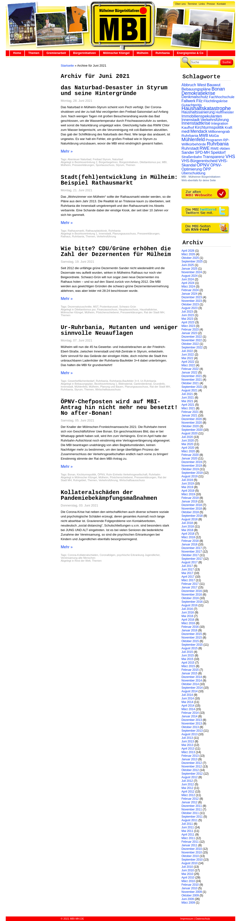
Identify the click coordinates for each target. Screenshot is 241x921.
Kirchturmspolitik (86, 474)
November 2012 (191, 766)
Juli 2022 (187, 351)
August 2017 (189, 562)
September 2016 (192, 601)
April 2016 (187, 619)
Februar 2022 (190, 369)
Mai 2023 (187, 318)
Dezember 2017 (191, 548)
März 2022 (188, 365)
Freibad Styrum (102, 159)
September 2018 (192, 515)
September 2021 (192, 387)
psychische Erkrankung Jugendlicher (138, 555)
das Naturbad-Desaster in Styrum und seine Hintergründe (114, 91)
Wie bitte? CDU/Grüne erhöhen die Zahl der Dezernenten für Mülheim (116, 251)
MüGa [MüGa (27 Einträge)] (214, 135)
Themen (33, 53)
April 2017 (187, 576)
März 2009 (188, 902)
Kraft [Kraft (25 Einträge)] (228, 127)
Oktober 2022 (190, 344)
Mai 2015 (187, 659)
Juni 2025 (187, 265)
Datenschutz (202, 918)
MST (95, 306)
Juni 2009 (187, 899)
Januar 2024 (189, 293)
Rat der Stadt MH (154, 312)
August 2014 (189, 691)
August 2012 (189, 777)
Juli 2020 (187, 437)
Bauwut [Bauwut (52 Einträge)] (213, 85)
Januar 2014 (189, 716)
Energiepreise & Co (190, 53)
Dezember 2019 (191, 462)
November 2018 (191, 508)
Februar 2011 (190, 841)
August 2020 (189, 433)
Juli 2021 (187, 394)
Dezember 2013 (191, 720)
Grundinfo (159, 383)
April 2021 (187, 404)
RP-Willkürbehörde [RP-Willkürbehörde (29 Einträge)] (205, 142)
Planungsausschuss (124, 233)
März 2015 (188, 666)
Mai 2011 (187, 831)
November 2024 (191, 272)
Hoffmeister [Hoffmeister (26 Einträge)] (224, 112)
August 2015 (189, 648)
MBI (164, 162)
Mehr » (67, 151)
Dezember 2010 (191, 849)
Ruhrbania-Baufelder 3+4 (124, 380)
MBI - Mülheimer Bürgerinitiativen (200, 176)
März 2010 (188, 881)
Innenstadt (105, 233)
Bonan (71, 474)
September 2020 (192, 429)
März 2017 (188, 580)
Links (202, 3)
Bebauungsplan (84, 383)
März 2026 (188, 254)
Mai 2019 (187, 487)
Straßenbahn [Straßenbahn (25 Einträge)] (191, 157)
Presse (211, 3)
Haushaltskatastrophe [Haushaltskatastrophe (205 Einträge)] (206, 108)
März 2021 (188, 408)
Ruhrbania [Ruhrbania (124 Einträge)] (218, 143)
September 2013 (192, 730)
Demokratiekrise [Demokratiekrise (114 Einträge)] (198, 93)
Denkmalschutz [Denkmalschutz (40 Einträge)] (194, 97)
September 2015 (192, 644)
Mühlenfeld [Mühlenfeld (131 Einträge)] (193, 139)
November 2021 (191, 379)
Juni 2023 (187, 315)
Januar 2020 (189, 458)
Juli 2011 (187, 823)
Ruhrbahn (154, 474)
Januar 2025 (189, 268)
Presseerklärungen (83, 165)
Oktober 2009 (190, 895)
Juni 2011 (187, 827)
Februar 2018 (190, 541)
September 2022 (192, 347)
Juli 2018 (187, 523)
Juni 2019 (187, 483)
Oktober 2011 (190, 813)
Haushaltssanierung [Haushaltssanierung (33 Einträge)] (198, 112)
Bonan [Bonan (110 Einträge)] (218, 88)
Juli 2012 (187, 781)
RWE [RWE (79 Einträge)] (205, 148)
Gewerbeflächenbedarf (81, 380)
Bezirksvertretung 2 (86, 162)
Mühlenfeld (81, 386)
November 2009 (191, 892)
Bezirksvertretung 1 (86, 233)
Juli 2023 (187, 311)
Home (17, 53)
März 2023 (188, 326)
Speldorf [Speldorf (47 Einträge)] (218, 152)
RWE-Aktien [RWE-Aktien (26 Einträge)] (220, 148)
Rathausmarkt (76, 230)
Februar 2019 (190, 498)
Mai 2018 (187, 530)
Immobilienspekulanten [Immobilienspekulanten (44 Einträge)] (201, 116)
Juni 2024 (187, 279)
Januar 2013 (189, 759)
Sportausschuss (105, 165)
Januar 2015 (189, 673)
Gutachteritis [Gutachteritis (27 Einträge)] (191, 105)
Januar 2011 (189, 845)
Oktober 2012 (190, 770)
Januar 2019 (189, 501)
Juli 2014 (187, 695)
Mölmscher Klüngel (116, 53)
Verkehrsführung (106, 236)
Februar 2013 (190, 755)
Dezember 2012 (191, 763)
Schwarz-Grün (127, 306)
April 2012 (187, 791)
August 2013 (189, 734)
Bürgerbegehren (108, 162)
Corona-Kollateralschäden (83, 555)
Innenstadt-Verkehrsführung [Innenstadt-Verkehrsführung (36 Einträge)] (205, 119)
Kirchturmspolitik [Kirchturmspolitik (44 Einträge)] (209, 127)
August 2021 (189, 390)
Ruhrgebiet (79, 480)
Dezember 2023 (191, 297)
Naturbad (117, 159)
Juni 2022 (187, 354)
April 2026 (187, 250)
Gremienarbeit (56, 53)
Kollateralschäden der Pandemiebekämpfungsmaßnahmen (109, 495)
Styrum (120, 165)
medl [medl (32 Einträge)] (185, 131)
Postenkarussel (109, 306)
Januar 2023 (189, 333)
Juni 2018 (187, 526)
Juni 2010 (187, 870)
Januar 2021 (189, 415)
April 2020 (187, 447)
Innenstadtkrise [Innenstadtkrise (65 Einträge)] (195, 123)
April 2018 (187, 533)
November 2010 (191, 852)
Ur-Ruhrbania (148, 380)
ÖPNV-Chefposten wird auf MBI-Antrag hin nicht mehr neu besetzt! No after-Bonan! (119, 407)
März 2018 (188, 537)
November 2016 (191, 594)
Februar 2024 (190, 290)
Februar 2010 (190, 884)
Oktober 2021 (190, 383)
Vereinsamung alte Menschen (78, 557)
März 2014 (188, 709)
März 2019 (188, 494)
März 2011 (188, 838)
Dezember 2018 (191, 505)
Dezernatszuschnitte (80, 306)
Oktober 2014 (190, 684)
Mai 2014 (187, 702)
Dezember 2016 (191, 591)
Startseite (67, 65)
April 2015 (187, 662)
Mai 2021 (187, 401)
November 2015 (191, 637)
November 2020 (191, 422)
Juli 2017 (187, 566)
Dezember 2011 (191, 806)
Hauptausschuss (128, 309)
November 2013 (191, 723)
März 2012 (188, 795)
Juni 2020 (187, 440)
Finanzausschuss (107, 309)
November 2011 (191, 809)
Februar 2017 (190, 584)
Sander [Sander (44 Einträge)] (187, 152)
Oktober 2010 (190, 856)
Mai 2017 (187, 573)
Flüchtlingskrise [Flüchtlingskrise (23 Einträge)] (215, 101)
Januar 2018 (189, 544)
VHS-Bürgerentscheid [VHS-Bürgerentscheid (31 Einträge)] (199, 161)
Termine (192, 3)
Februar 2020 (190, 455)
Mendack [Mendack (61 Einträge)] (198, 131)
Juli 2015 (187, 652)
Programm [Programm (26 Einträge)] (214, 140)
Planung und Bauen (111, 386)
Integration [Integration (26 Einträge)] (219, 123)
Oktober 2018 (190, 512)
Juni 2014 (187, 698)
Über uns (180, 3)
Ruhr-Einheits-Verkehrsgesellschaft (126, 474)
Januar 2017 (189, 587)
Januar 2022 (189, 372)
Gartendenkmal (143, 383)
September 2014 (192, 687)
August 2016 (189, 605)
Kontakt (221, 3)
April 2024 (187, 283)
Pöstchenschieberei (107, 312)
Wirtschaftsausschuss (107, 389)
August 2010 (189, 863)
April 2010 (187, 877)
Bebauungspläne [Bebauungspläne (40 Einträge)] (196, 89)
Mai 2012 (187, 788)
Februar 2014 (190, 712)
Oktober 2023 (190, 304)
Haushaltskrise (148, 309)
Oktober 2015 (190, 641)
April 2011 (187, 834)
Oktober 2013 (190, 727)
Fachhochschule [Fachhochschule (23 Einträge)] (222, 97)
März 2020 (188, 451)
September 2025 (192, 261)
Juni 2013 (187, 741)
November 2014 (191, 680)
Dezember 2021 (191, 376)
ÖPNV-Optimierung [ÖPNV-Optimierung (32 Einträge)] (201, 167)
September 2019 (192, 472)
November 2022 (191, 340)
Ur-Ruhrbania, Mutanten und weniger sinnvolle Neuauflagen (119, 330)
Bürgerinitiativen (84, 53)
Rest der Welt (82, 560)
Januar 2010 (189, 888)
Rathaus (66, 236)
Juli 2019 (187, 480)
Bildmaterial (125, 383)
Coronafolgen (107, 555)
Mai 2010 (187, 874)
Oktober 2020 (190, 426)
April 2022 (187, 361)
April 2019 (187, 490)
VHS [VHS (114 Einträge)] (230, 156)
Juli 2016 (187, 609)
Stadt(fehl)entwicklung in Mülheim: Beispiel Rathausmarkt (119, 180)
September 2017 (192, 558)
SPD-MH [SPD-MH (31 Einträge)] (202, 152)
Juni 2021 (187, 397)
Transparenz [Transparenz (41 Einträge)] (214, 156)
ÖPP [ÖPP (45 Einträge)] (207, 169)
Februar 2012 (190, 798)
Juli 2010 (187, 866)
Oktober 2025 (190, 258)
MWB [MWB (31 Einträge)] (203, 135)
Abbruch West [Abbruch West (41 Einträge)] (193, 85)
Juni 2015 (187, 655)
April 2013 (187, 748)
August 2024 (189, 275)
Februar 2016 (190, 626)
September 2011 (192, 816)
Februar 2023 (190, 329)
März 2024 (188, 286)
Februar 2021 (190, 412)
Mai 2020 (187, 444)
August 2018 (189, 519)
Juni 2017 (187, 569)
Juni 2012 (187, 784)
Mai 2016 (187, 616)
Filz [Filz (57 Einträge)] (199, 100)
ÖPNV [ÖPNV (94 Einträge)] (203, 164)
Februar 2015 (190, 669)
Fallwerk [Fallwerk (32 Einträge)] (188, 101)
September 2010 (192, 859)
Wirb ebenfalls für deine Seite (198, 180)
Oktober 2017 (190, 555)
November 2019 (191, 465)
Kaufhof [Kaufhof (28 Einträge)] (187, 127)
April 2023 (187, 322)
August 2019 (189, 476)
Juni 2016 (187, 612)
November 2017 (191, 551)
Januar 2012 (189, 802)
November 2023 (191, 301)
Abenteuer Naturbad (79, 159)
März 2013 (188, 752)
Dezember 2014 (191, 677)
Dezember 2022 (191, 336)
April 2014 (187, 705)
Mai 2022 (187, 358)
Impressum (186, 918)
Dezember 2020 (191, 419)
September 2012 (192, 773)
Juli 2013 (187, 738)
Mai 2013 (187, 745)
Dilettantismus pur (150, 162)
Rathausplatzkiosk (96, 230)
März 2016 (188, 623)
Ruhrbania (162, 53)
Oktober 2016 (190, 598)
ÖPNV (101, 474)
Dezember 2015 (191, 634)
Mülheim (142, 53)
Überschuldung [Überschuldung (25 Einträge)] (193, 173)
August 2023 (189, 308)
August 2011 (189, 820)
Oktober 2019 (190, 469)
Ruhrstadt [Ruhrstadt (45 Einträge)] (190, 148)
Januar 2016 (189, 630)
